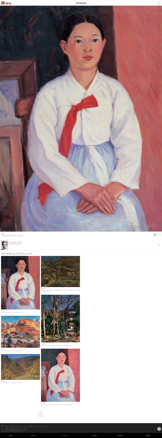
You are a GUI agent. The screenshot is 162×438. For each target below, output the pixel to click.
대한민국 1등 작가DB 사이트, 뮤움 (10, 426)
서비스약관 (38, 426)
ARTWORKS (64, 435)
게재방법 (147, 435)
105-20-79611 (22, 429)
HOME (11, 435)
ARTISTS (33, 435)
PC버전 (45, 426)
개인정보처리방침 (28, 426)
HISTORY (120, 435)
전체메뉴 (159, 3)
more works (40, 416)
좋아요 (155, 235)
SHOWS (94, 435)
